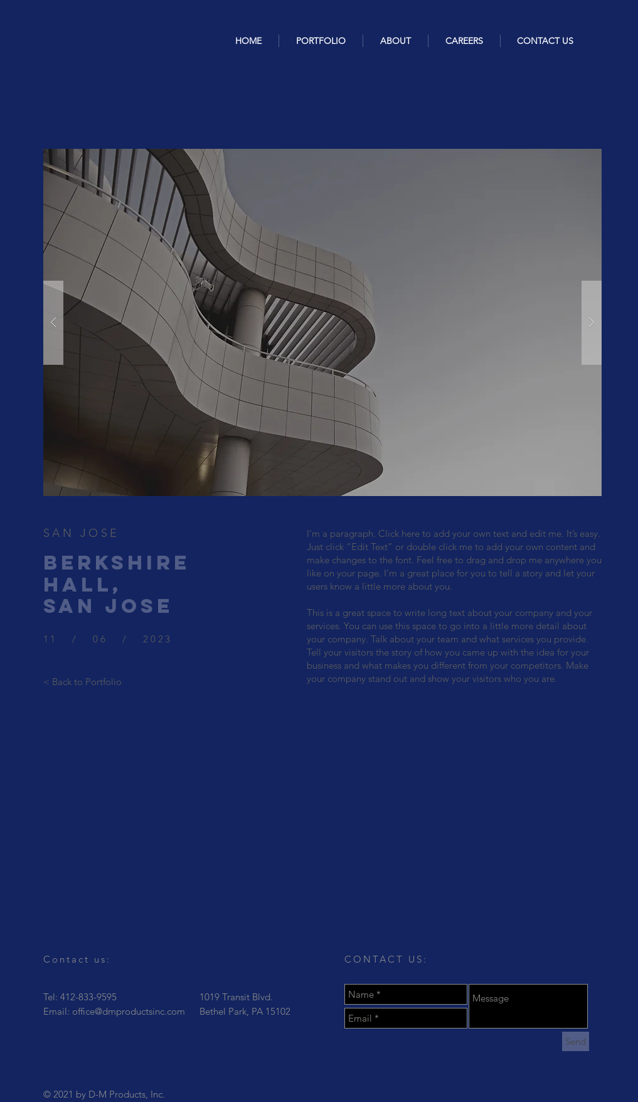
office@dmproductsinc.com (128, 1011)
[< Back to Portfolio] (82, 681)
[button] (322, 322)
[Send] (575, 1041)
